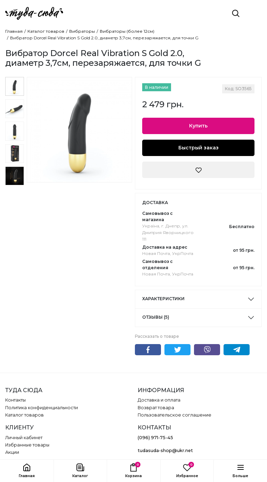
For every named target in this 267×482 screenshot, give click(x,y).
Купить (198, 126)
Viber (207, 349)
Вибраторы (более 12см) (127, 31)
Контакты (15, 400)
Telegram (237, 349)
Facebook (148, 349)
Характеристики (163, 298)
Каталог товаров (45, 31)
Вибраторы (82, 31)
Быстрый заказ (198, 148)
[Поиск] (236, 13)
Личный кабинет (23, 437)
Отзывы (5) (155, 317)
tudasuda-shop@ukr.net (165, 450)
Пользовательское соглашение (174, 415)
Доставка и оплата (159, 400)
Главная (14, 31)
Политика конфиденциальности (41, 407)
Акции (12, 452)
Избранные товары (27, 445)
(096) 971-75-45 (155, 437)
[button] (80, 471)
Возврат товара (156, 407)
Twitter (177, 349)
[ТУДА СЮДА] (34, 13)
